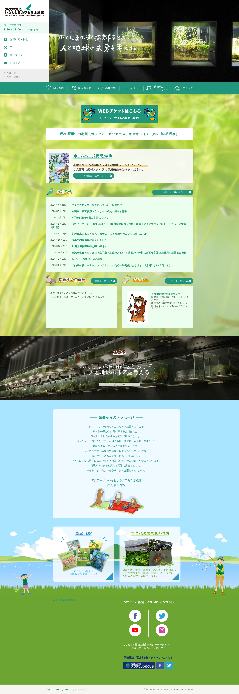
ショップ (15, 62)
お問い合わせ (14, 77)
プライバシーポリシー (57, 690)
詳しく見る (119, 384)
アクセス (15, 47)
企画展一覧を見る (104, 280)
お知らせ (11, 73)
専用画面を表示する (92, 175)
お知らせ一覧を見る (172, 191)
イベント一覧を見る (179, 280)
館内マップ (16, 55)
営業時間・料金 (19, 39)
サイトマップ (79, 689)
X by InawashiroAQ (64, 600)
